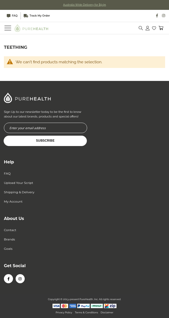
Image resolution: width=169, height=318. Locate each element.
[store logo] (31, 28)
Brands (9, 239)
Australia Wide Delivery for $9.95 (84, 4)
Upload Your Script (18, 183)
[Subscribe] (45, 141)
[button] (154, 28)
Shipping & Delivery (19, 192)
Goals (8, 249)
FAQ (12, 16)
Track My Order (37, 16)
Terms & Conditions (86, 312)
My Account (13, 201)
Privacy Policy (64, 312)
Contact (10, 230)
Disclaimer (107, 312)
